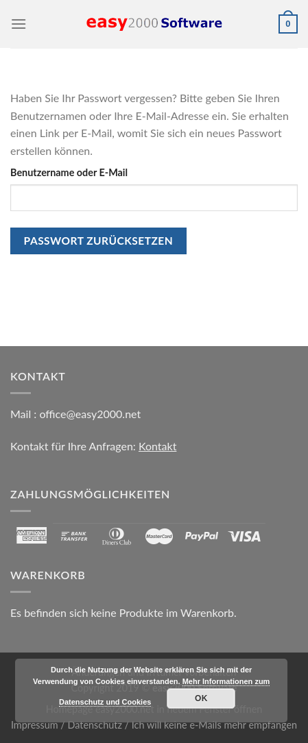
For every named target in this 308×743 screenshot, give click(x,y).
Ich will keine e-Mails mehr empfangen (214, 725)
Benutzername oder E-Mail (69, 172)
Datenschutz (95, 725)
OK (201, 698)
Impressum (34, 725)
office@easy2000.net (90, 413)
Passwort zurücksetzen (98, 240)
